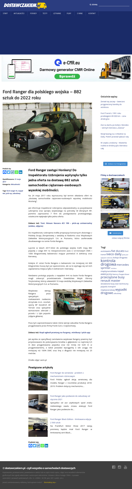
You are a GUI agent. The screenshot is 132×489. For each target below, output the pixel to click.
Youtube (127, 467)
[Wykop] (12, 172)
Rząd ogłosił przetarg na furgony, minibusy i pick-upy (64, 332)
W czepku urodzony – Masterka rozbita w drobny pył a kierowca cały (114, 146)
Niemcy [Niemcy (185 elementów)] (115, 274)
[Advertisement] (66, 35)
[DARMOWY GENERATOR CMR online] (66, 68)
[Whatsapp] (16, 172)
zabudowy (16, 193)
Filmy (69, 13)
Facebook (115, 467)
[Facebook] (4, 172)
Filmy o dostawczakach (113, 175)
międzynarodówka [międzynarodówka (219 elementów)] (109, 271)
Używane (57, 13)
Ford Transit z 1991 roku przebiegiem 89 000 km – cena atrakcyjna (113, 116)
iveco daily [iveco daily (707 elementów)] (114, 254)
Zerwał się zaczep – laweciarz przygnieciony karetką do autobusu (113, 104)
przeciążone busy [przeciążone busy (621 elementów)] (113, 277)
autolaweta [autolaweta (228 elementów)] (106, 251)
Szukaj (93, 4)
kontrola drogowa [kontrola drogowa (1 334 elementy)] (108, 262)
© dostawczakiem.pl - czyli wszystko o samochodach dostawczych (39, 468)
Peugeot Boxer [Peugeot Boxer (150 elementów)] (124, 274)
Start (5, 13)
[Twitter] (8, 172)
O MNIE (80, 13)
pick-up (9, 193)
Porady (33, 13)
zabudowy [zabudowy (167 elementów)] (117, 293)
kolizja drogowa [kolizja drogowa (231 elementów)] (120, 257)
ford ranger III (12, 191)
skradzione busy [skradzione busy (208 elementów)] (108, 284)
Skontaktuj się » (50, 482)
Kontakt (92, 13)
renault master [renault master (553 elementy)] (110, 280)
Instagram (121, 467)
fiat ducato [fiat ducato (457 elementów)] (118, 251)
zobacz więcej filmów (120, 238)
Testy (45, 13)
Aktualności (19, 13)
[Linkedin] (20, 172)
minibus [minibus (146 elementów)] (114, 268)
